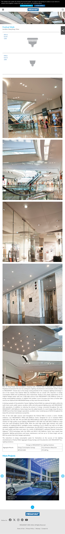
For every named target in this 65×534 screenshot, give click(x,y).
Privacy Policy (30, 528)
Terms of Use (21, 528)
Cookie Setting (39, 5)
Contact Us (45, 528)
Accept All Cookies (26, 5)
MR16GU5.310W (6, 57)
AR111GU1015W (6, 36)
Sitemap (38, 528)
